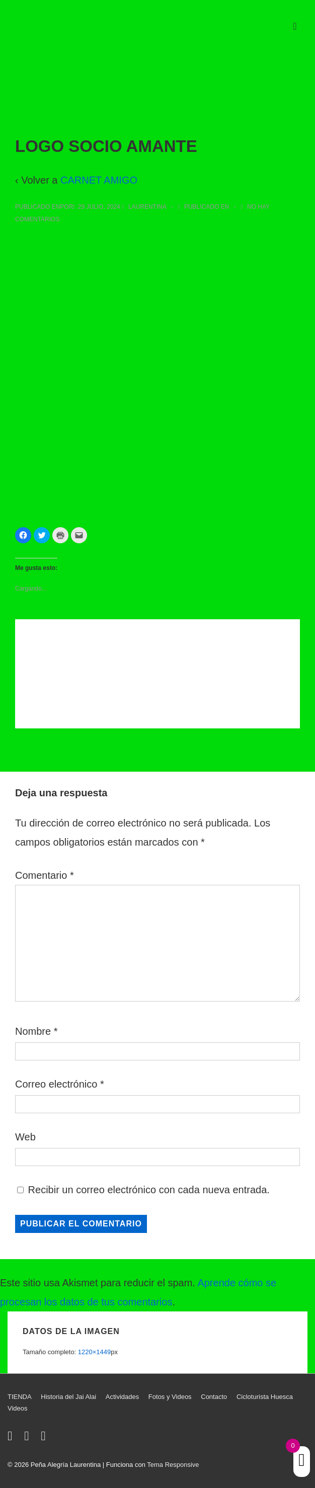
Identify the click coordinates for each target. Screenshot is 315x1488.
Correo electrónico (56, 1084)
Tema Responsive (173, 1464)
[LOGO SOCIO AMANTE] (99, 206)
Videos (18, 1408)
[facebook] (28, 1438)
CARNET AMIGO (98, 180)
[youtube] (44, 1438)
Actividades (122, 1396)
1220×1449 (94, 1352)
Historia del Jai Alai (68, 1396)
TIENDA (20, 1396)
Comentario (44, 875)
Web (25, 1136)
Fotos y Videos (170, 1396)
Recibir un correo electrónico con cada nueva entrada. (149, 1189)
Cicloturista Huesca (265, 1396)
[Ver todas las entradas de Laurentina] (145, 206)
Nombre (33, 1031)
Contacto (214, 1396)
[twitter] (12, 1438)
